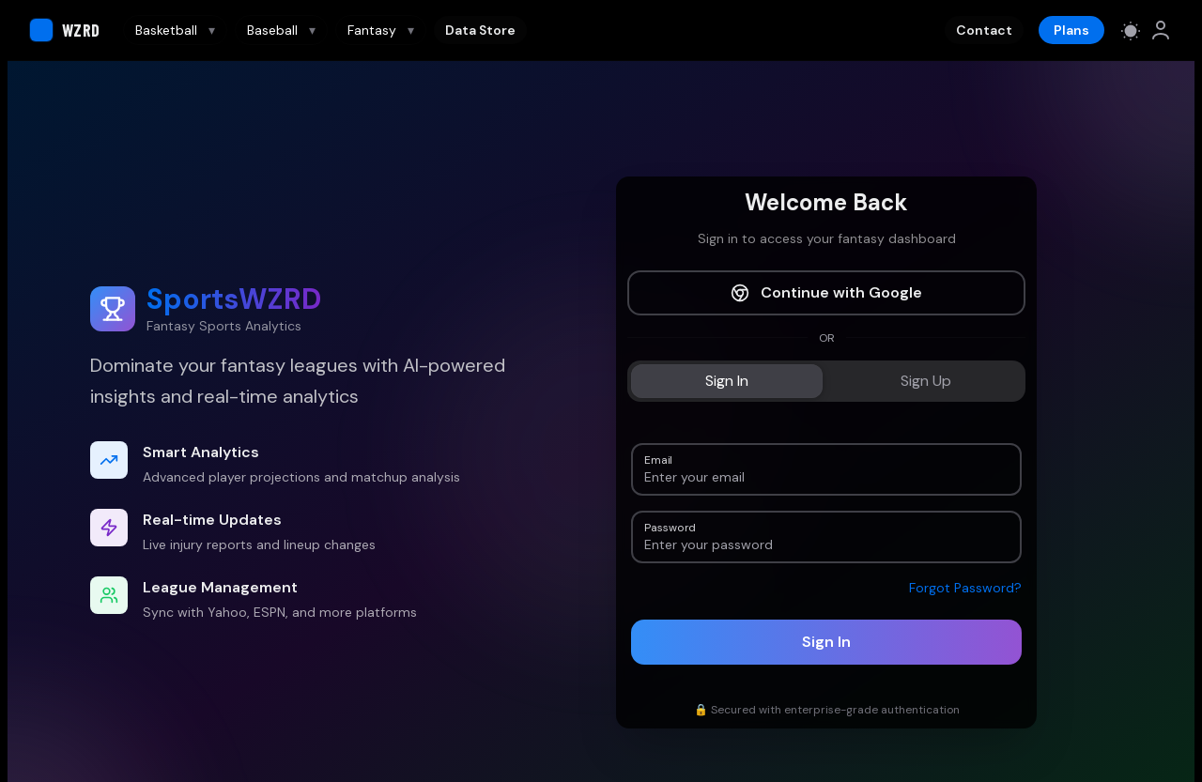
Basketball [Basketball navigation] (175, 30)
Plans (1071, 30)
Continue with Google (826, 292)
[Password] (826, 544)
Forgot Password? (965, 587)
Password (669, 526)
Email (658, 459)
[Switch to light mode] (1130, 30)
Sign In (826, 642)
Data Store (480, 30)
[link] (1160, 30)
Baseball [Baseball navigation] (281, 30)
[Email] (826, 477)
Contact (984, 30)
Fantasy (380, 30)
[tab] (727, 381)
